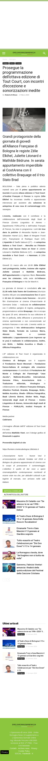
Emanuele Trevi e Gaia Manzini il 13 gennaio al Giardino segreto (28, 531)
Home (5, 59)
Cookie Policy (24, 751)
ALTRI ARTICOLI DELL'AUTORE (16, 495)
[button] (44, 53)
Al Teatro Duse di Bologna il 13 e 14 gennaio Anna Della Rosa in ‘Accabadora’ (30, 519)
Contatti (13, 748)
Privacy (34, 748)
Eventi (12, 63)
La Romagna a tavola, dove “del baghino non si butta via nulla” (30, 555)
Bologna (12, 59)
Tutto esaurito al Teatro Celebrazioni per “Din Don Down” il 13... (30, 667)
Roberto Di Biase (11, 95)
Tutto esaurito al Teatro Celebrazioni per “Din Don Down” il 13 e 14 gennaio (29, 543)
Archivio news (24, 748)
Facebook (26, 754)
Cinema (18, 63)
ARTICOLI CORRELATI (12, 491)
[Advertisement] (24, 25)
